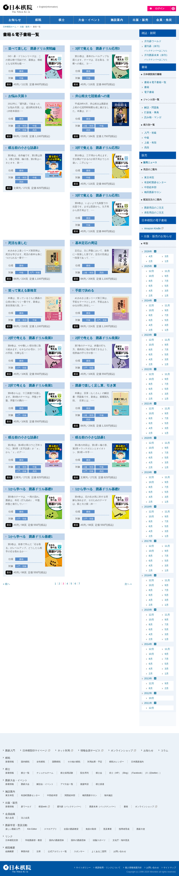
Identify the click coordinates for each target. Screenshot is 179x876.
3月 (167, 256)
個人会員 (9, 818)
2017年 (148, 541)
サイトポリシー (83, 867)
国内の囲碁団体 (56, 840)
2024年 (148, 300)
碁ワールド (26, 806)
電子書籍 (149, 92)
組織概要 (9, 851)
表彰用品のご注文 (154, 212)
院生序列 (84, 773)
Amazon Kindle (152, 228)
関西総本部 (70, 795)
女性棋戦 (41, 761)
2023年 (148, 334)
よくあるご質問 (99, 851)
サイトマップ (169, 867)
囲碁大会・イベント (16, 780)
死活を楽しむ (17, 243)
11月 (167, 271)
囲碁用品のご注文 (154, 207)
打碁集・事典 (151, 112)
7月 (167, 280)
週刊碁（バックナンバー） (69, 806)
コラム (164, 750)
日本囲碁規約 (137, 761)
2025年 (148, 266)
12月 (151, 271)
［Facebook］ (137, 773)
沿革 (39, 851)
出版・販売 (25, 27)
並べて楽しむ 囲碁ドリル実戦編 (31, 48)
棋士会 (99, 773)
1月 (167, 261)
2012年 (148, 693)
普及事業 (107, 829)
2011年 (148, 703)
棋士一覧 (25, 773)
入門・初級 (150, 132)
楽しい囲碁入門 (12, 829)
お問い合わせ (119, 851)
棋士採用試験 (66, 773)
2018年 (148, 506)
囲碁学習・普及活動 (16, 825)
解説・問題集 (151, 107)
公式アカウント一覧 (57, 851)
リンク (9, 836)
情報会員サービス (90, 750)
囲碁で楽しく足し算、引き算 (95, 385)
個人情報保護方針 (133, 867)
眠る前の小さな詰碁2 (23, 437)
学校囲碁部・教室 (33, 840)
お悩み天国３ (17, 96)
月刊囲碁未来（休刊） (159, 58)
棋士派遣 (100, 784)
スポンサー (79, 851)
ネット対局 (64, 750)
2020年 (148, 438)
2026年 (148, 251)
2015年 (148, 609)
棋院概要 (10, 847)
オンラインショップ (122, 750)
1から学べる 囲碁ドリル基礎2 (97, 489)
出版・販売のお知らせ (158, 236)
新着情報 (9, 761)
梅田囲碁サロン (152, 192)
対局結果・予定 (94, 761)
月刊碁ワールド (152, 41)
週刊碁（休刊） (159, 49)
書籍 (146, 87)
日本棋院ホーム (9, 27)
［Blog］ (125, 773)
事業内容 (25, 851)
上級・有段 (150, 142)
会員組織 (10, 814)
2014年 (148, 644)
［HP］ (117, 773)
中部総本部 (150, 187)
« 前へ (6, 584)
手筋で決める (84, 290)
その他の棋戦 (74, 761)
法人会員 (25, 818)
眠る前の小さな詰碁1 (90, 437)
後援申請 (84, 784)
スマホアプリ (50, 829)
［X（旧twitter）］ (153, 773)
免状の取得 (91, 829)
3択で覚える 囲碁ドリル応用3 (97, 48)
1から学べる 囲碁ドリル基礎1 (30, 536)
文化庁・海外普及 (121, 840)
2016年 (148, 575)
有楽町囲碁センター (155, 182)
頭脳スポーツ (99, 840)
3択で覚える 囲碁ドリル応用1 (97, 195)
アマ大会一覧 (66, 784)
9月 (167, 276)
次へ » (128, 584)
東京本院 (149, 177)
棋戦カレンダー (116, 761)
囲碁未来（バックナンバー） (103, 806)
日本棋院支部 (11, 840)
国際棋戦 (56, 761)
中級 (146, 137)
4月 (151, 256)
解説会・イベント (45, 784)
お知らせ (148, 750)
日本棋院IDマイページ (35, 750)
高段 (146, 147)
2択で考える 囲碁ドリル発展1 (30, 385)
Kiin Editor (32, 829)
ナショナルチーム (45, 773)
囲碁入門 (10, 750)
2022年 (148, 369)
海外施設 (108, 795)
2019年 (148, 472)
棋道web (43, 806)
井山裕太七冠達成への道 (92, 96)
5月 (167, 285)
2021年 (148, 403)
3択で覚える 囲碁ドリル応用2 (97, 148)
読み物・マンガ (152, 117)
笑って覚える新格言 (22, 290)
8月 (151, 280)
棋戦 (7, 757)
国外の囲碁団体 (78, 840)
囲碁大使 (141, 829)
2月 (151, 261)
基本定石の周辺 (86, 243)
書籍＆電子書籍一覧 (155, 82)
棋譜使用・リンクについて (107, 867)
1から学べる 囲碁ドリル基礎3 (30, 489)
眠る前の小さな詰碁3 (23, 148)
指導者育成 (124, 829)
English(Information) (48, 7)
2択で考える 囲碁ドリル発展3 (30, 338)
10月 (151, 276)
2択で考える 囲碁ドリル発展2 (97, 338)
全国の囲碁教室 (71, 829)
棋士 (7, 769)
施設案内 (10, 791)
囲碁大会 (25, 784)
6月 (151, 285)
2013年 (148, 678)
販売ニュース (150, 162)
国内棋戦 (25, 761)
